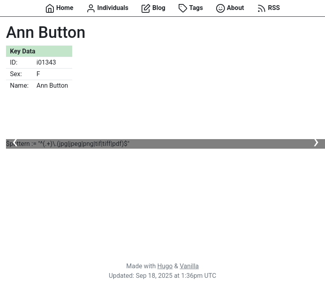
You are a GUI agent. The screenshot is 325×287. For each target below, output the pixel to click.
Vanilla (189, 266)
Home (59, 8)
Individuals (107, 8)
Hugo (165, 266)
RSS (268, 8)
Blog (153, 8)
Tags (190, 8)
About (230, 8)
